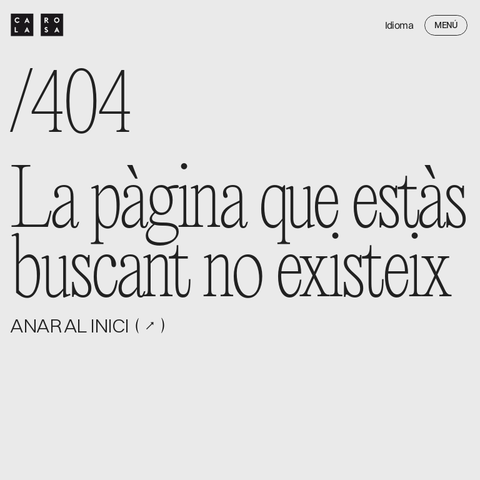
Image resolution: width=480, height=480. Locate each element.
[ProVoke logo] (37, 25)
